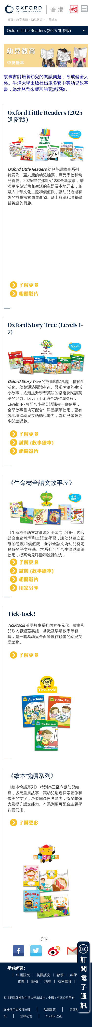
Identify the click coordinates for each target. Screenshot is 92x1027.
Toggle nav (84, 9)
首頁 (10, 20)
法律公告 (26, 1016)
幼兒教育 (64, 981)
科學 (73, 975)
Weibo (54, 950)
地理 (47, 981)
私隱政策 (50, 1009)
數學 (60, 975)
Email (72, 950)
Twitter (36, 950)
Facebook (18, 950)
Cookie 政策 (54, 1016)
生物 (34, 981)
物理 (21, 981)
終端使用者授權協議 (17, 1009)
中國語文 (23, 975)
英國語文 (43, 975)
